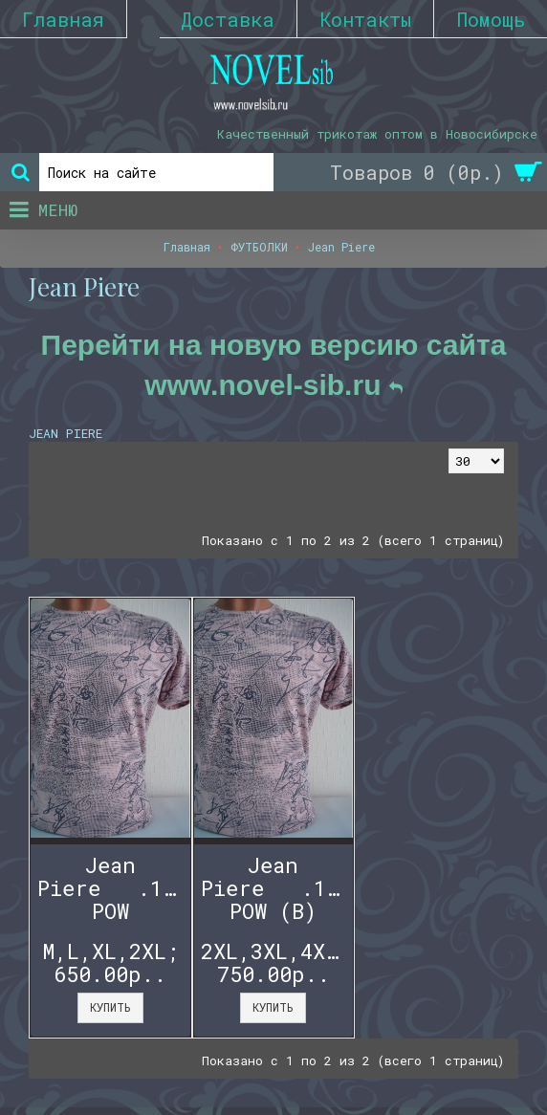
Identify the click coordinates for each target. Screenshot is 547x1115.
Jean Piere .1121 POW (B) (277, 888)
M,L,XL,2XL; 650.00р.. (110, 962)
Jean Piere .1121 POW (113, 888)
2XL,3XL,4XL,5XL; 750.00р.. (277, 962)
